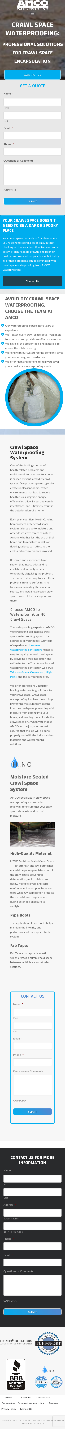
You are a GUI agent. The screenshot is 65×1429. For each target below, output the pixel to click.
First (6, 107)
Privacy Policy (8, 1408)
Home (8, 1397)
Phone (8, 144)
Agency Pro (30, 1420)
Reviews (53, 1403)
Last (6, 121)
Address (9, 1204)
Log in (40, 1423)
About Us (26, 1397)
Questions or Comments (18, 160)
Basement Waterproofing (31, 1403)
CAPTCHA (9, 190)
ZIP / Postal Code (13, 1231)
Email (8, 128)
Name (8, 93)
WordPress (28, 1423)
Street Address (12, 1218)
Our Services (43, 1397)
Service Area (8, 1403)
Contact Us (32, 74)
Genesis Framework (52, 1420)
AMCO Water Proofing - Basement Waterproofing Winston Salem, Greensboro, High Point (32, 5)
